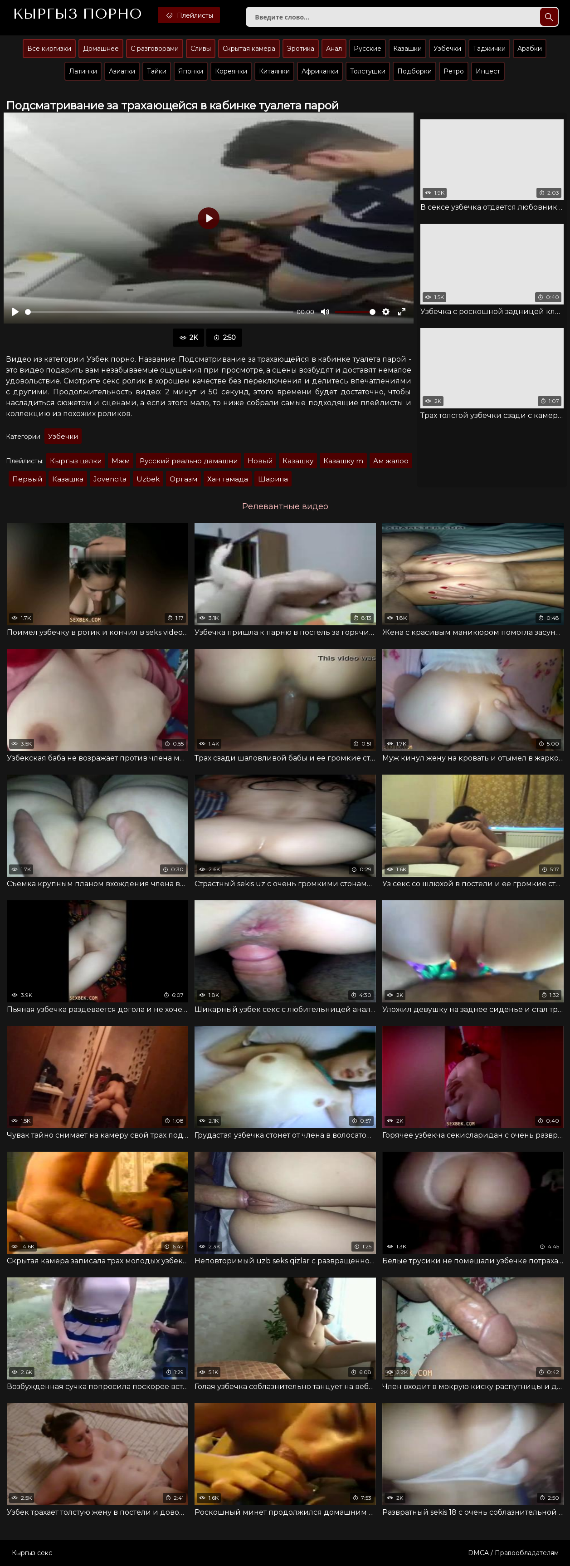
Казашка (67, 479)
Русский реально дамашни (189, 461)
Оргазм (183, 479)
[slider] (159, 312)
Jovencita (110, 479)
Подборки (414, 71)
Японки (190, 71)
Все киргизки (49, 48)
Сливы (200, 48)
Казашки (407, 48)
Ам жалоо (391, 461)
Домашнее (101, 48)
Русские (367, 48)
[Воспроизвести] (15, 311)
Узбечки (447, 48)
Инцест (488, 71)
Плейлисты (189, 15)
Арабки (529, 48)
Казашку (298, 461)
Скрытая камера (249, 48)
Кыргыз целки (76, 461)
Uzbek (148, 479)
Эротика (300, 48)
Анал (334, 48)
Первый (27, 479)
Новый (260, 461)
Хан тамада (227, 479)
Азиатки (122, 71)
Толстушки (367, 71)
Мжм (121, 461)
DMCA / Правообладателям (513, 1553)
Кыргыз (77, 14)
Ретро (453, 71)
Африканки (320, 71)
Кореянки (231, 71)
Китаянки (274, 71)
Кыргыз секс (32, 1553)
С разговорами (155, 48)
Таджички (489, 48)
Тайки (156, 71)
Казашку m (343, 461)
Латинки (83, 71)
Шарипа (273, 479)
